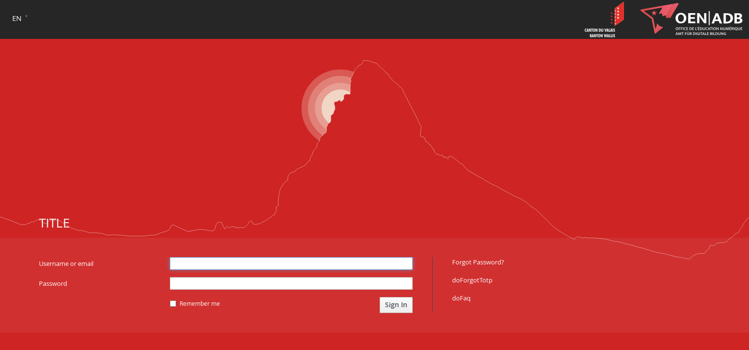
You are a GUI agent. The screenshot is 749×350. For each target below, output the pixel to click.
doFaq (461, 298)
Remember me (195, 303)
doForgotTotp (472, 280)
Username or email (66, 263)
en (16, 18)
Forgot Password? (478, 262)
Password (53, 283)
